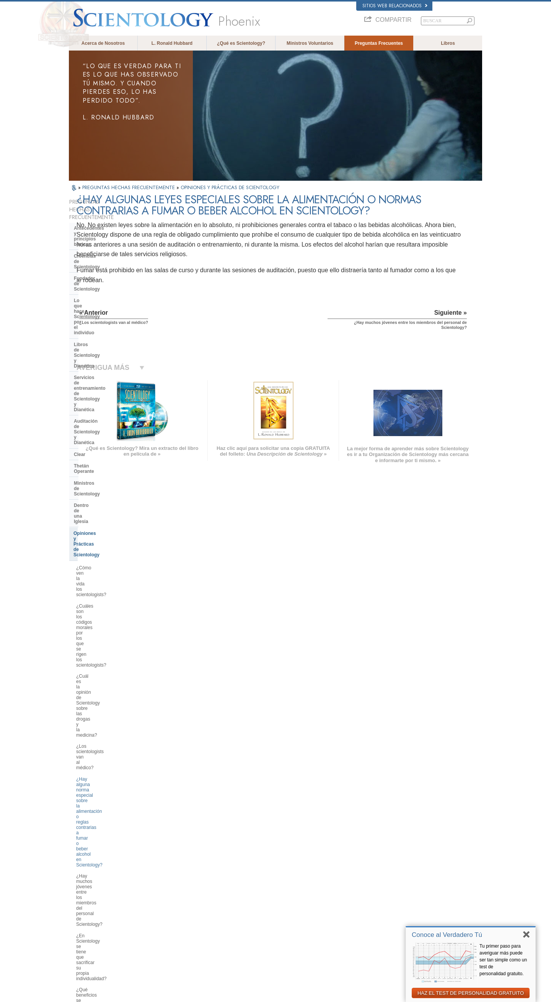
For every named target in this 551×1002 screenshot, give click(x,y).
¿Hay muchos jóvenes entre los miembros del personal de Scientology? (108, 488)
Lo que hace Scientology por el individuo (108, 263)
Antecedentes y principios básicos (102, 223)
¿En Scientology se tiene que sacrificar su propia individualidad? (111, 507)
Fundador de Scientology (101, 249)
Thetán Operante (92, 335)
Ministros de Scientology (101, 347)
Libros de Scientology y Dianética (110, 278)
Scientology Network (388, 880)
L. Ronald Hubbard (172, 43)
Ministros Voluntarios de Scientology (403, 909)
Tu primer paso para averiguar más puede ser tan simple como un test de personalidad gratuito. (503, 959)
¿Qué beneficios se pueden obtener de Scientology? (104, 523)
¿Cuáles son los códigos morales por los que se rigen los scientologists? (110, 411)
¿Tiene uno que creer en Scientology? (101, 662)
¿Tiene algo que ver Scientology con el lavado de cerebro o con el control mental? (110, 604)
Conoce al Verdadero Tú (447, 934)
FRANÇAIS (83, 893)
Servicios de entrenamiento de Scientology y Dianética (107, 292)
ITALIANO (167, 915)
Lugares (265, 932)
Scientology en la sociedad (103, 796)
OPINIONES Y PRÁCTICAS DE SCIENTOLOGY (230, 187)
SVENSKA (168, 886)
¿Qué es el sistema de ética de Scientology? (107, 540)
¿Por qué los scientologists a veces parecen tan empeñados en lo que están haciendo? (112, 681)
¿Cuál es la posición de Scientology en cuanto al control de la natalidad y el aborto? (112, 703)
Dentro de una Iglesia (97, 358)
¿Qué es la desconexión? (102, 587)
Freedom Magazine (387, 924)
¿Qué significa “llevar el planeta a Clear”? (110, 557)
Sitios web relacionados (394, 5)
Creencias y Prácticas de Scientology (293, 873)
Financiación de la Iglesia (101, 785)
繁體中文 (81, 924)
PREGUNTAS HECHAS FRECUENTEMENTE (129, 187)
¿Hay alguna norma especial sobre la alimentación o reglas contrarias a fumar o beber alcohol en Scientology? (111, 463)
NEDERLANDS (87, 932)
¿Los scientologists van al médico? (111, 443)
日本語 (79, 909)
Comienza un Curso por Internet (399, 902)
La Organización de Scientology (108, 733)
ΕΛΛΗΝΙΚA (168, 908)
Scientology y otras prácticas (106, 721)
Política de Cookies (403, 994)
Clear (79, 323)
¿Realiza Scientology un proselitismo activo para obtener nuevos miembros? (108, 626)
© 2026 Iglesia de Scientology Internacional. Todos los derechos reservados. (140, 994)
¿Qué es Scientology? (241, 43)
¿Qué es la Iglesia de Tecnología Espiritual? (109, 771)
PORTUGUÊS (171, 923)
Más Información (273, 917)
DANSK (80, 886)
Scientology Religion (388, 887)
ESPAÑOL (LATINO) (177, 893)
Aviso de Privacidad (362, 994)
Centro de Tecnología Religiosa (108, 756)
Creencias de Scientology (102, 237)
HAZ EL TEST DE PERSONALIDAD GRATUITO (470, 993)
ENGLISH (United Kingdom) (99, 878)
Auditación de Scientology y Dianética (104, 309)
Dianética (377, 873)
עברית (80, 902)
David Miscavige (384, 895)
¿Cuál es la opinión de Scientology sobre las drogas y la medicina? (111, 430)
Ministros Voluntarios (310, 43)
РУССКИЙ (83, 917)
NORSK (165, 878)
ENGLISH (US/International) (99, 871)
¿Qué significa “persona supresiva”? (100, 573)
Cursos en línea (272, 909)
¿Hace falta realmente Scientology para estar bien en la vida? (111, 645)
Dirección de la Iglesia (98, 745)
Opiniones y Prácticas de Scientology (100, 373)
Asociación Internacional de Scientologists (408, 917)
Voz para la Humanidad (280, 880)
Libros (448, 43)
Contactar (267, 924)
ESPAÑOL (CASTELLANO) (183, 901)
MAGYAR (167, 871)
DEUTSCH (83, 939)
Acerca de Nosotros (103, 43)
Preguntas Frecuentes (379, 43)
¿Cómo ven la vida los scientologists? (99, 391)
